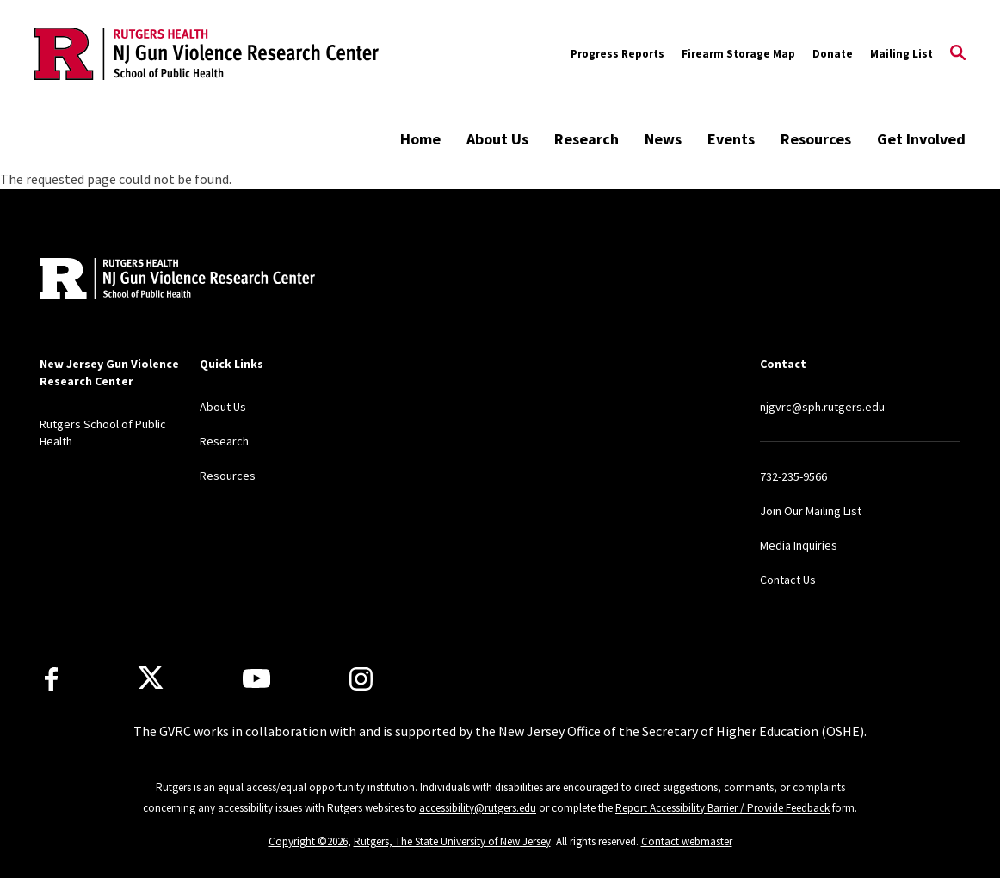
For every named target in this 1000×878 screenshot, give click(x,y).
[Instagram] (361, 679)
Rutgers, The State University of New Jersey (452, 841)
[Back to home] (153, 281)
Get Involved (921, 139)
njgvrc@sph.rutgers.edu (822, 406)
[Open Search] (958, 54)
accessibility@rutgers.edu (477, 808)
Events (731, 139)
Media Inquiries (798, 545)
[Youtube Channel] (256, 678)
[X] (150, 678)
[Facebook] (51, 679)
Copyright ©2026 (308, 841)
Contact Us (788, 579)
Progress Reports (617, 53)
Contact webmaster (686, 841)
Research (586, 139)
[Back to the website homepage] (206, 53)
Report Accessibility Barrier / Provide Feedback (722, 808)
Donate (832, 53)
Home (420, 139)
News (663, 139)
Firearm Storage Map (738, 53)
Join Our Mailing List (810, 511)
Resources (816, 139)
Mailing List (901, 53)
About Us (497, 139)
